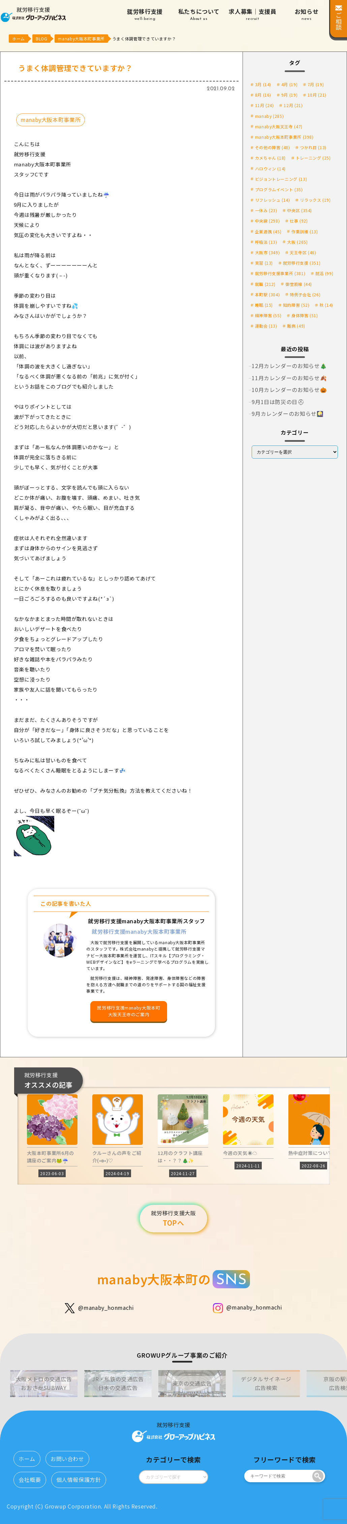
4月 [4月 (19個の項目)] (289, 84)
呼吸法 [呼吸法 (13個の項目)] (266, 242)
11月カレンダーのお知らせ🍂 (289, 378)
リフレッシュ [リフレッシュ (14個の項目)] (272, 200)
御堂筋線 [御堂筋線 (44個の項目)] (298, 284)
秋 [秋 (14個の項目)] (326, 305)
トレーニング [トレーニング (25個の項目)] (313, 158)
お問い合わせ (67, 1459)
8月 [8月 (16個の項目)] (263, 95)
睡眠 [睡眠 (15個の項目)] (264, 305)
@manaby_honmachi (99, 1308)
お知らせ (307, 14)
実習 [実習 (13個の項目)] (264, 263)
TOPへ (173, 1218)
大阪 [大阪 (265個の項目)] (297, 242)
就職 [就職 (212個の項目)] (265, 284)
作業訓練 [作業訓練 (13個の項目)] (304, 231)
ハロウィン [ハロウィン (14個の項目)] (270, 168)
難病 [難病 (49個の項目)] (296, 326)
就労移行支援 (145, 14)
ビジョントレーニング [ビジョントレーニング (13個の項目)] (281, 179)
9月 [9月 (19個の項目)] (289, 95)
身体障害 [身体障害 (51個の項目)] (304, 315)
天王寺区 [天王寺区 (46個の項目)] (303, 252)
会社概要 (30, 1480)
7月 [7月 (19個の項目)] (316, 84)
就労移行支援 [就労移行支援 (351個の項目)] (302, 263)
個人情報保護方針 (78, 1480)
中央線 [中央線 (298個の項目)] (267, 221)
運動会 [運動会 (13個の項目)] (266, 326)
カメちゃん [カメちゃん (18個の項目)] (270, 158)
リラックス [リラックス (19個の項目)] (315, 200)
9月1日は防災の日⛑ (278, 402)
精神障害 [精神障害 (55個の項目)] (268, 315)
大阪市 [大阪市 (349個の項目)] (267, 252)
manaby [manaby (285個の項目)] (269, 116)
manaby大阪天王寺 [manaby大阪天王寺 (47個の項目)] (279, 126)
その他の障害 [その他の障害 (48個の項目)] (272, 147)
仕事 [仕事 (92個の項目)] (299, 221)
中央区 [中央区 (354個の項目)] (299, 210)
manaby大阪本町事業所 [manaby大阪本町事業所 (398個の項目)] (284, 137)
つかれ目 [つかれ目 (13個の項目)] (313, 147)
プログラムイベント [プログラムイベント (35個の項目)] (279, 189)
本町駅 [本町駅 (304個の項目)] (267, 294)
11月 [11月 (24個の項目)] (264, 105)
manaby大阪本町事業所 (51, 119)
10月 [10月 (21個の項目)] (317, 95)
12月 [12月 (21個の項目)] (293, 105)
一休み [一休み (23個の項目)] (266, 210)
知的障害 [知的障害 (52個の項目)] (296, 305)
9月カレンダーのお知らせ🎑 (287, 413)
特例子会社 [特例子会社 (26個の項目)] (305, 294)
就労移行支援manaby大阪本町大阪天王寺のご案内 (128, 1011)
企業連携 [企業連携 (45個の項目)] (268, 231)
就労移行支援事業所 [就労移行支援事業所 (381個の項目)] (280, 273)
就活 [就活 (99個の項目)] (324, 273)
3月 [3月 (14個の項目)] (263, 84)
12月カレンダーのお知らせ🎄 (289, 366)
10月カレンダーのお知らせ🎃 (289, 390)
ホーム (27, 1459)
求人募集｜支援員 (253, 14)
